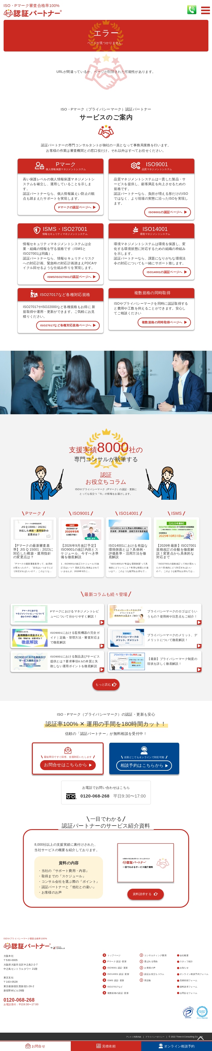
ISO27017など (113, 987)
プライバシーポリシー (155, 1037)
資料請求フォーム (187, 986)
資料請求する (145, 894)
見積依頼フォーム (187, 980)
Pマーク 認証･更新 (114, 962)
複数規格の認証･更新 (116, 993)
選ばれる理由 (148, 962)
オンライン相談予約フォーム (192, 974)
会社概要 (183, 955)
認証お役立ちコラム (152, 974)
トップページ (111, 955)
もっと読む (105, 685)
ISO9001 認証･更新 (115, 968)
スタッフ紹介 (185, 961)
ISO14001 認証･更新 (116, 974)
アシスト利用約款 (134, 1037)
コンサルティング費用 (153, 955)
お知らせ (183, 967)
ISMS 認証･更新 (113, 980)
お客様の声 (147, 968)
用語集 (145, 980)
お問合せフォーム (187, 993)
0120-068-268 (19, 1000)
